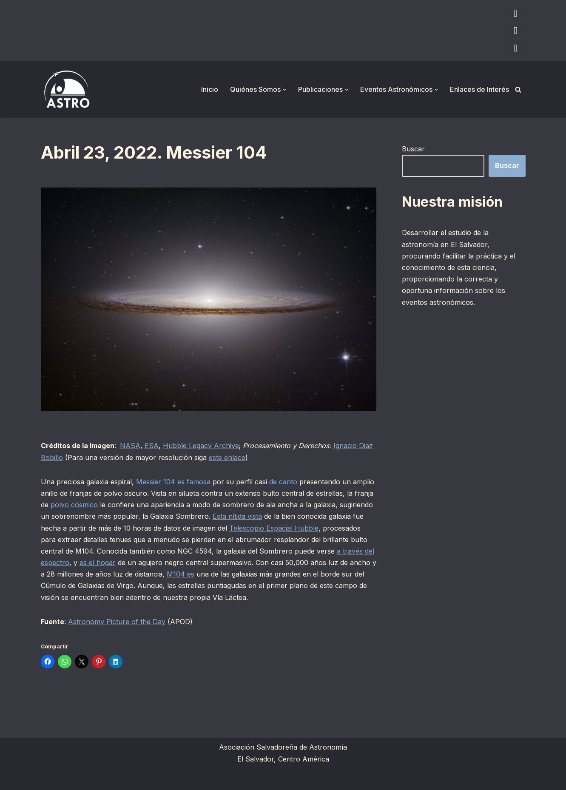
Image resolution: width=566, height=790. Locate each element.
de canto (283, 481)
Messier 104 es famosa (173, 481)
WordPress (145, 779)
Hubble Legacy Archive (201, 445)
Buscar (413, 149)
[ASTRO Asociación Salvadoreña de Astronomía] (66, 89)
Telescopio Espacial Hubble (274, 528)
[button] (284, 89)
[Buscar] (518, 89)
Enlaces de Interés (479, 89)
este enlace (227, 457)
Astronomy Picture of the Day (116, 621)
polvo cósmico (74, 504)
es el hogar (98, 562)
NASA (130, 445)
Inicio (209, 89)
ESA (152, 445)
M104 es (180, 574)
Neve (49, 779)
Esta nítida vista (237, 516)
